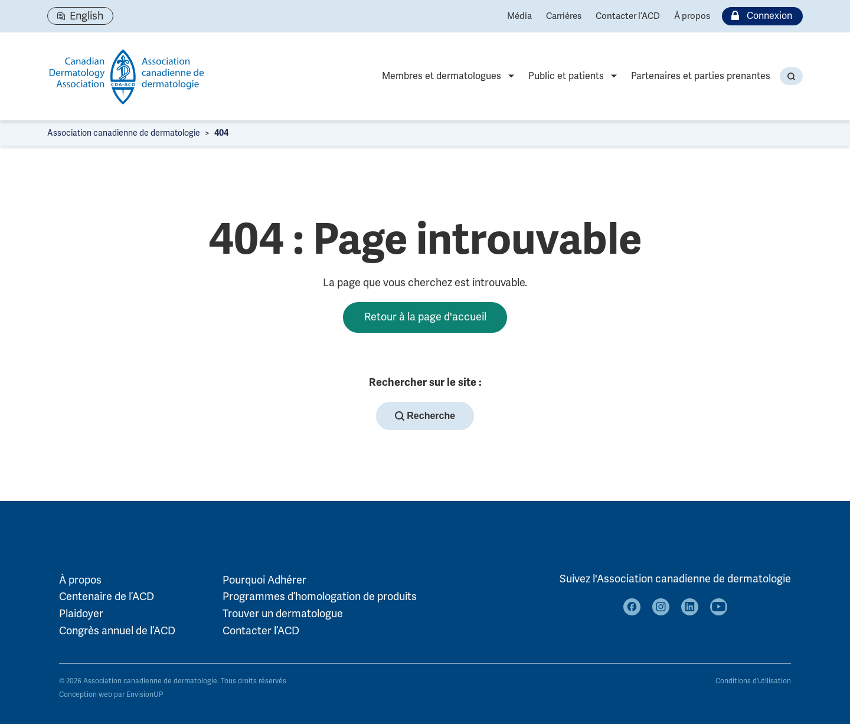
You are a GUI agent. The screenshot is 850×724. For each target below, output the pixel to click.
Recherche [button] (425, 416)
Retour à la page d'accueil (425, 316)
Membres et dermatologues (441, 76)
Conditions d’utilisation (753, 681)
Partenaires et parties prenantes (700, 76)
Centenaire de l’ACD (106, 596)
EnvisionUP (144, 694)
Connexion (759, 16)
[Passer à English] (80, 16)
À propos (692, 16)
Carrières (563, 16)
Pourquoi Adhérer (264, 580)
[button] (791, 76)
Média (519, 16)
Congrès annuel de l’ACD (117, 630)
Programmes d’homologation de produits (320, 596)
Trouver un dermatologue (283, 613)
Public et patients (566, 76)
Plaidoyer (81, 613)
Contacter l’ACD (628, 16)
